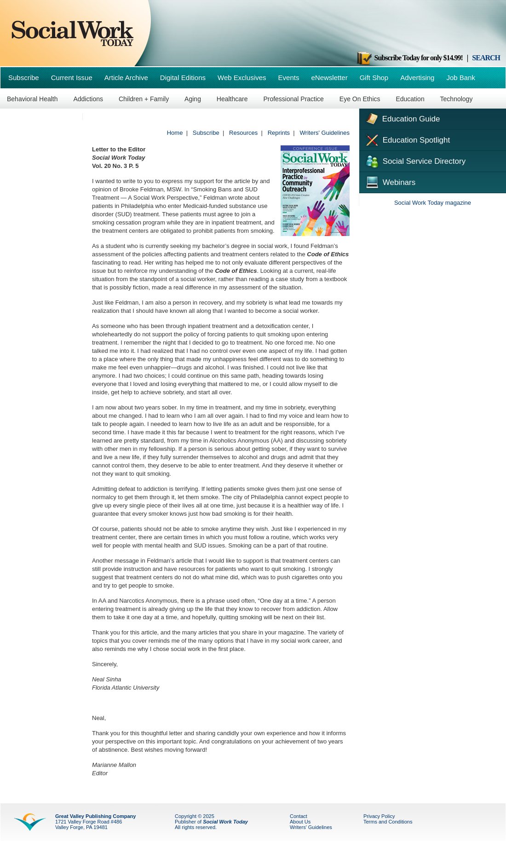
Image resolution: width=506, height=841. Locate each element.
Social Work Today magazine (432, 202)
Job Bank (460, 77)
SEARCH (486, 58)
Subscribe (23, 77)
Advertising (417, 77)
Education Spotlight (407, 139)
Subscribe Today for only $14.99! (409, 58)
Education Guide (402, 118)
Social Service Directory (415, 160)
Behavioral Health (32, 99)
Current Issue (71, 77)
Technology (456, 99)
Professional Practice (293, 99)
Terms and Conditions (387, 821)
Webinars (389, 181)
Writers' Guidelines (325, 132)
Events (288, 77)
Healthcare (232, 99)
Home (175, 132)
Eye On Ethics (359, 99)
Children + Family (144, 99)
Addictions (88, 99)
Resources (243, 132)
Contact (298, 816)
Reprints (279, 132)
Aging (192, 99)
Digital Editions (183, 77)
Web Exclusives (242, 77)
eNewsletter (329, 77)
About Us (300, 821)
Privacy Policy (379, 816)
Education (410, 99)
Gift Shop (374, 77)
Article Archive (126, 77)
